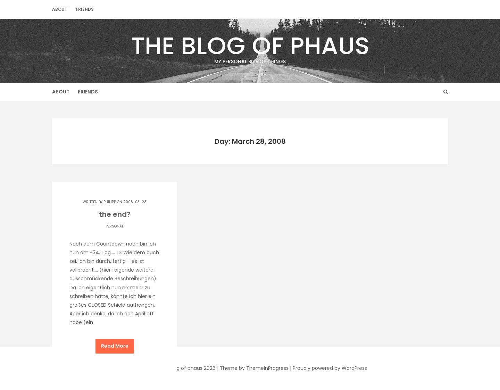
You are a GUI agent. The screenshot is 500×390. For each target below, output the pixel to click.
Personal (115, 226)
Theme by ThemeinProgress (254, 368)
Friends (85, 9)
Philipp (109, 202)
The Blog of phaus (250, 46)
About (59, 9)
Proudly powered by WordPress (330, 368)
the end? (115, 214)
